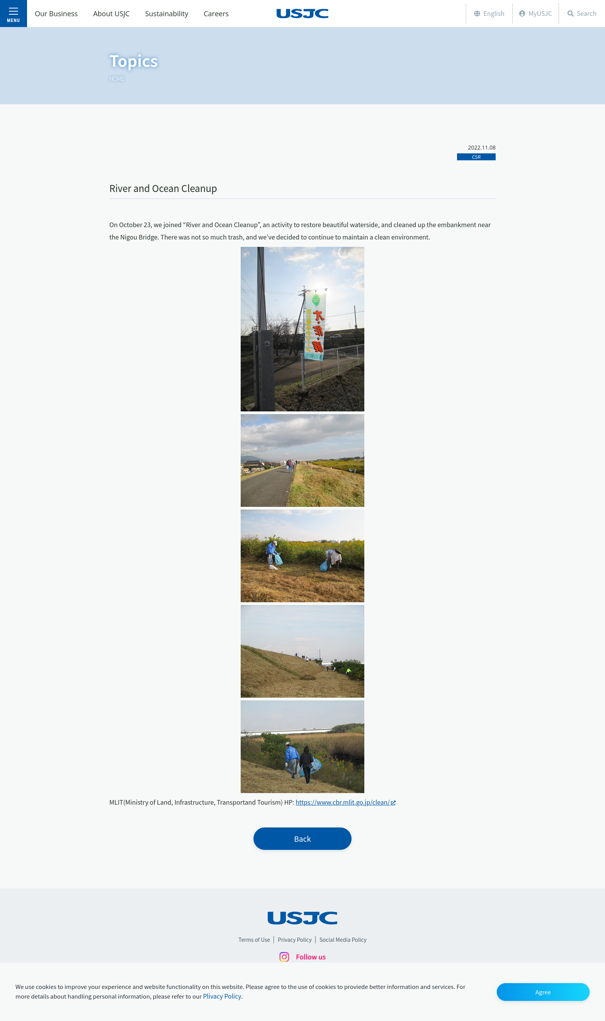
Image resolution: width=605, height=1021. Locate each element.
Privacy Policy (294, 940)
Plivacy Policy (222, 996)
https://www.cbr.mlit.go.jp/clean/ (344, 802)
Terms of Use (253, 940)
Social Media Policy (344, 940)
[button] (543, 992)
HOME (117, 78)
